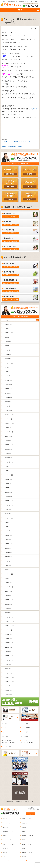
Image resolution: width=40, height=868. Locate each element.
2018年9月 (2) (8, 341)
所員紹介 (5, 835)
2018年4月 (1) (8, 354)
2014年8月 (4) (8, 535)
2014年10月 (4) (8, 526)
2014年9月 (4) (8, 531)
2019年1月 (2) (8, 324)
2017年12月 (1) (8, 363)
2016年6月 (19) (8, 440)
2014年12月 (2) (8, 518)
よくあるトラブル (7, 840)
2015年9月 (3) (8, 479)
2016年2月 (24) (8, 457)
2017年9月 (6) (8, 376)
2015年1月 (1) (8, 513)
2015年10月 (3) (8, 475)
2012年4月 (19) (8, 655)
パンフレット (27, 741)
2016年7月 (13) (8, 436)
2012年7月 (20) (8, 642)
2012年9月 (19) (8, 634)
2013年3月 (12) (8, 608)
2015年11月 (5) (8, 470)
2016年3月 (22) (8, 453)
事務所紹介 (25, 827)
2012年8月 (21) (8, 638)
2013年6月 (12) (8, 595)
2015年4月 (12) (8, 500)
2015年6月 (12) (8, 492)
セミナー (4, 727)
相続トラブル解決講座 (8, 844)
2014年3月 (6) (8, 556)
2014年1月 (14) (8, 565)
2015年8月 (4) (8, 483)
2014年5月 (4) (8, 548)
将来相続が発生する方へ (28, 835)
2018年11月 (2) (8, 332)
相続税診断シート (25, 736)
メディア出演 (24, 723)
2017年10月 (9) (8, 371)
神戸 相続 (34, 109)
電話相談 (24, 856)
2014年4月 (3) (8, 552)
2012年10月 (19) (9, 630)
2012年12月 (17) (9, 621)
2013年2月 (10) (8, 612)
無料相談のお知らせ (27, 852)
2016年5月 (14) (8, 444)
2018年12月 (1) (8, 328)
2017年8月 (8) (8, 380)
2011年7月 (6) (8, 694)
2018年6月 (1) (8, 350)
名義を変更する (26, 831)
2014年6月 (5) (8, 543)
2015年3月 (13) (8, 505)
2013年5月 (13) (8, 599)
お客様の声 (5, 736)
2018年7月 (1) (8, 345)
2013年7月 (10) (8, 591)
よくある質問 (24, 732)
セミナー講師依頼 (25, 727)
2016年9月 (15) (8, 427)
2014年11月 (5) (8, 522)
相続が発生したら (7, 818)
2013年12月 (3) (8, 569)
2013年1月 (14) (8, 617)
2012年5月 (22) (8, 651)
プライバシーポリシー (8, 856)
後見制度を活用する (27, 818)
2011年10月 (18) (9, 681)
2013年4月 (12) (8, 604)
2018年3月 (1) (8, 358)
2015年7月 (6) (8, 487)
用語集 (23, 848)
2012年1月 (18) (8, 668)
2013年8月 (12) (8, 587)
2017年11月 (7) (8, 367)
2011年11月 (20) (9, 677)
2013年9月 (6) (8, 582)
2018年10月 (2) (8, 337)
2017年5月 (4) (8, 393)
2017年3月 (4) (8, 401)
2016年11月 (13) (9, 419)
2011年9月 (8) (8, 686)
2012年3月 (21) (8, 660)
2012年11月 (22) (9, 625)
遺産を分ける (6, 827)
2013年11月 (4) (8, 574)
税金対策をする (7, 852)
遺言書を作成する (26, 844)
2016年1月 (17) (8, 462)
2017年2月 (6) (8, 406)
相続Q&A (4, 732)
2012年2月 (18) (8, 664)
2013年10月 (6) (8, 578)
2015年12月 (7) (8, 466)
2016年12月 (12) (9, 414)
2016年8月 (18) (8, 431)
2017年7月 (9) (8, 384)
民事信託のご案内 (8, 741)
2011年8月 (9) (8, 690)
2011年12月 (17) (9, 673)
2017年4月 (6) (8, 397)
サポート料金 (6, 848)
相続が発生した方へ (8, 831)
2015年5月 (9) (8, 496)
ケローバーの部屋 (6, 746)
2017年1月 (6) (8, 410)
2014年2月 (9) (8, 561)
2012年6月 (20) (8, 647)
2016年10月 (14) (9, 423)
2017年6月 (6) (8, 388)
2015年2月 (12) (8, 509)
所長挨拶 (4, 723)
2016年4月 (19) (8, 449)
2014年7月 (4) (8, 539)
